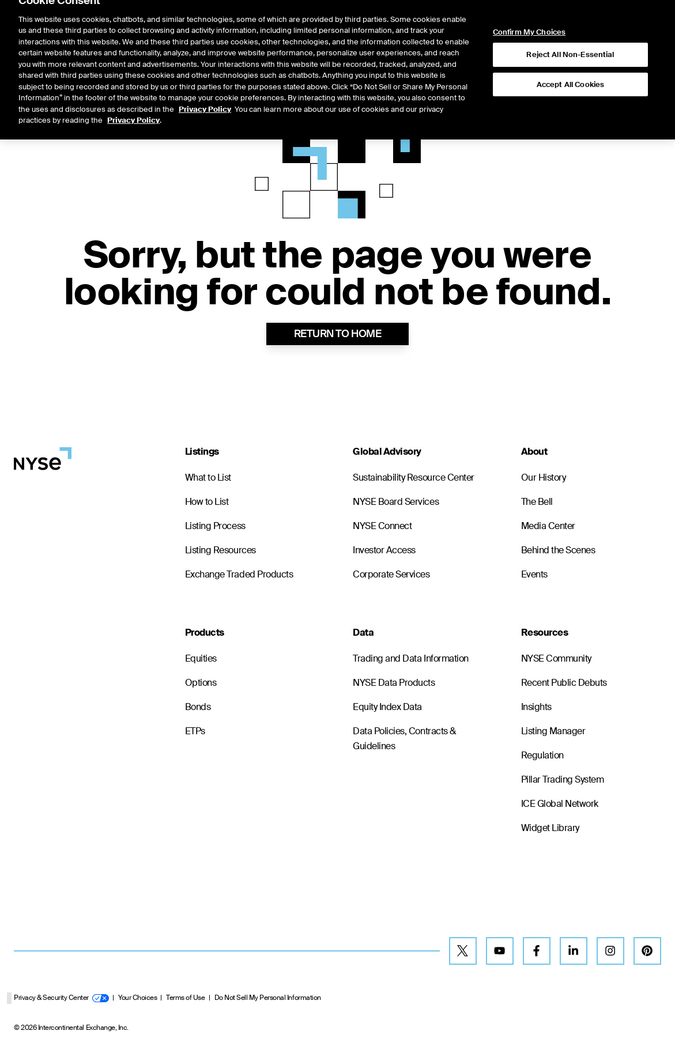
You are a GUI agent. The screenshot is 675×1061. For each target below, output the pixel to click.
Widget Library (550, 828)
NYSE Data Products (394, 683)
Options (201, 683)
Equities (201, 658)
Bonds (198, 707)
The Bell (537, 502)
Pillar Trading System (562, 779)
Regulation (542, 755)
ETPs (195, 731)
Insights (536, 707)
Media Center (548, 526)
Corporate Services (391, 574)
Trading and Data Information (411, 658)
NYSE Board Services (396, 502)
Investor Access (384, 550)
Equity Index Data (387, 707)
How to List (207, 502)
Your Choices (137, 997)
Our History (543, 477)
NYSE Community (556, 658)
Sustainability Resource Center (413, 477)
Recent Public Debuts (564, 683)
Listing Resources (220, 550)
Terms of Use (185, 997)
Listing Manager (553, 731)
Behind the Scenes (558, 550)
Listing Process (215, 526)
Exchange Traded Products (239, 574)
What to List (208, 477)
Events (534, 574)
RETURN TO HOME (337, 334)
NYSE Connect (382, 526)
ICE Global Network (559, 804)
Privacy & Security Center (61, 997)
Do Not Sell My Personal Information (267, 997)
